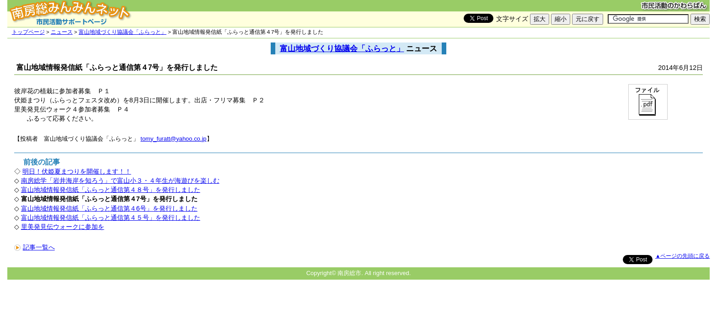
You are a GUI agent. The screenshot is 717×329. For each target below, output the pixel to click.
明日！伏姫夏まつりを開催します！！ (76, 171)
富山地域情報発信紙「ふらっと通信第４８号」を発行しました (110, 189)
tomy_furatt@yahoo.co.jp (173, 138)
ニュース (62, 32)
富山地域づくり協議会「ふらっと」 (122, 32)
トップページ (28, 32)
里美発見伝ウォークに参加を (62, 226)
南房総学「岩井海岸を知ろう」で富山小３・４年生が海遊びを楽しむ (120, 180)
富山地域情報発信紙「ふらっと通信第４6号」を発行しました (109, 208)
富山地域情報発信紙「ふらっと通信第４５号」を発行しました (110, 217)
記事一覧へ (34, 247)
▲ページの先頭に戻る (682, 256)
